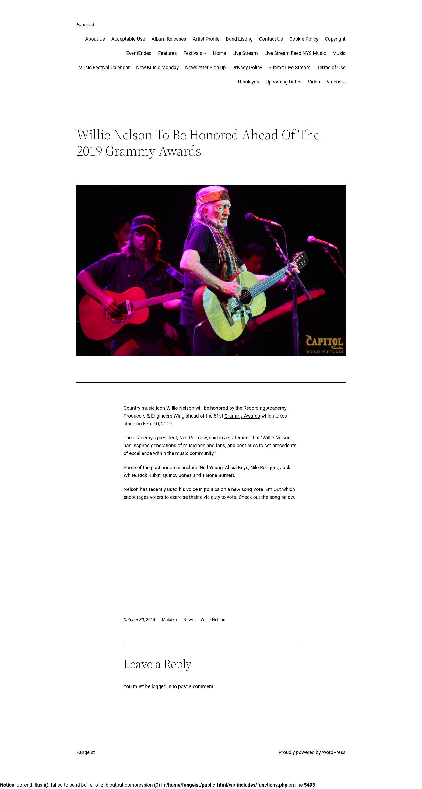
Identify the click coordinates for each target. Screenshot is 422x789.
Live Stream (245, 53)
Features (167, 53)
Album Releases (169, 39)
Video (314, 82)
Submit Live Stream (290, 67)
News (188, 619)
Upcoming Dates (283, 82)
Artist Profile (206, 39)
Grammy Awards (242, 416)
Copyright (335, 39)
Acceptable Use (128, 39)
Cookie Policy (303, 39)
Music (339, 53)
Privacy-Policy (247, 67)
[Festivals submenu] (204, 53)
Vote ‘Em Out (267, 489)
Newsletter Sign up (205, 67)
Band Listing (239, 39)
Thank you (248, 82)
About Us (95, 39)
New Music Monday (157, 67)
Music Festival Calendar (104, 67)
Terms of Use (331, 67)
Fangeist (85, 24)
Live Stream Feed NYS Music (295, 53)
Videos (334, 82)
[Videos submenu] (344, 81)
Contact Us (271, 39)
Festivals (192, 53)
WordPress (334, 752)
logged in (161, 686)
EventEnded (139, 53)
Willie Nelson (213, 619)
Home (219, 53)
